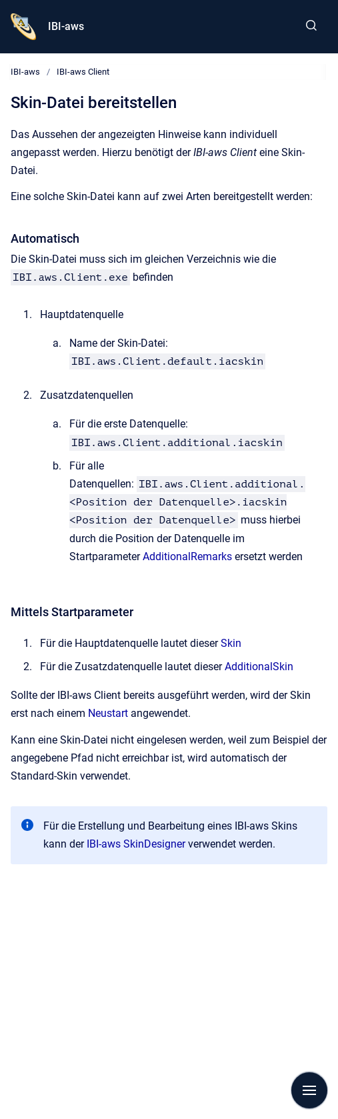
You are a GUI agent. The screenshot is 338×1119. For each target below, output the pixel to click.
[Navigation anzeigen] (309, 1090)
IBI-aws (66, 26)
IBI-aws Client (83, 72)
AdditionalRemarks (187, 556)
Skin (231, 643)
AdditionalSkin (259, 666)
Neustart (108, 713)
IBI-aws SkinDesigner (136, 844)
